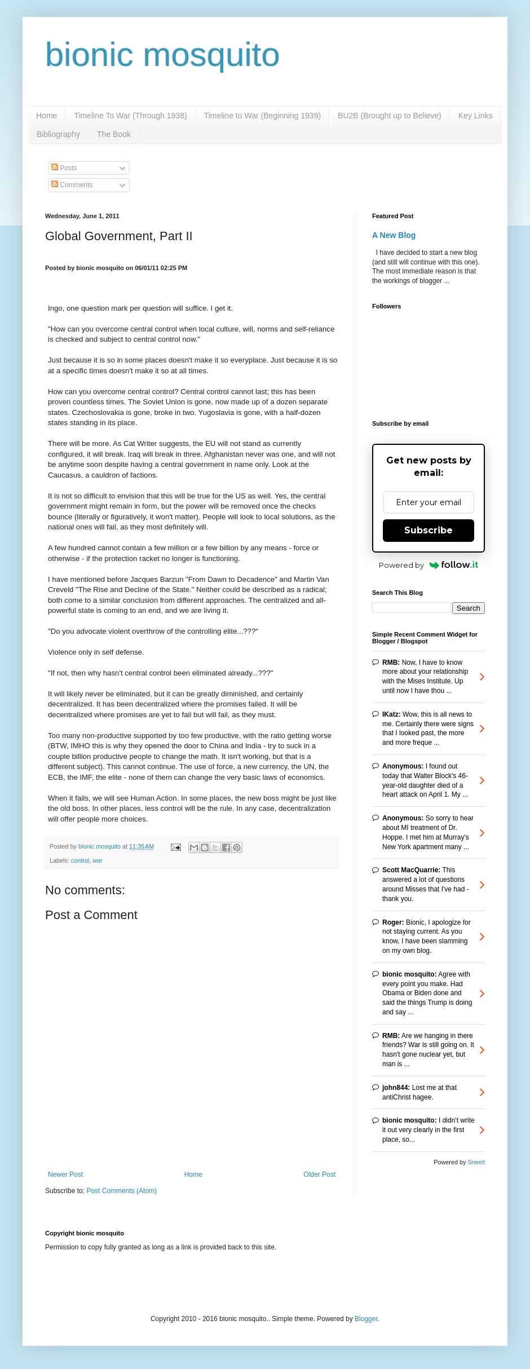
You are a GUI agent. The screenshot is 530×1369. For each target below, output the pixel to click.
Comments (71, 185)
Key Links (475, 115)
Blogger (366, 1319)
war (97, 860)
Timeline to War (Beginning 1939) (262, 115)
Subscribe (428, 530)
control (80, 860)
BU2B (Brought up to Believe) (389, 115)
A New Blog (394, 235)
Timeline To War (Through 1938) (130, 115)
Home (46, 115)
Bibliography (58, 134)
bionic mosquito (162, 54)
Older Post (319, 1174)
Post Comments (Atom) (121, 1191)
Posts (64, 168)
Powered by (429, 564)
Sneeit (476, 1162)
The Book (114, 134)
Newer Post (65, 1174)
